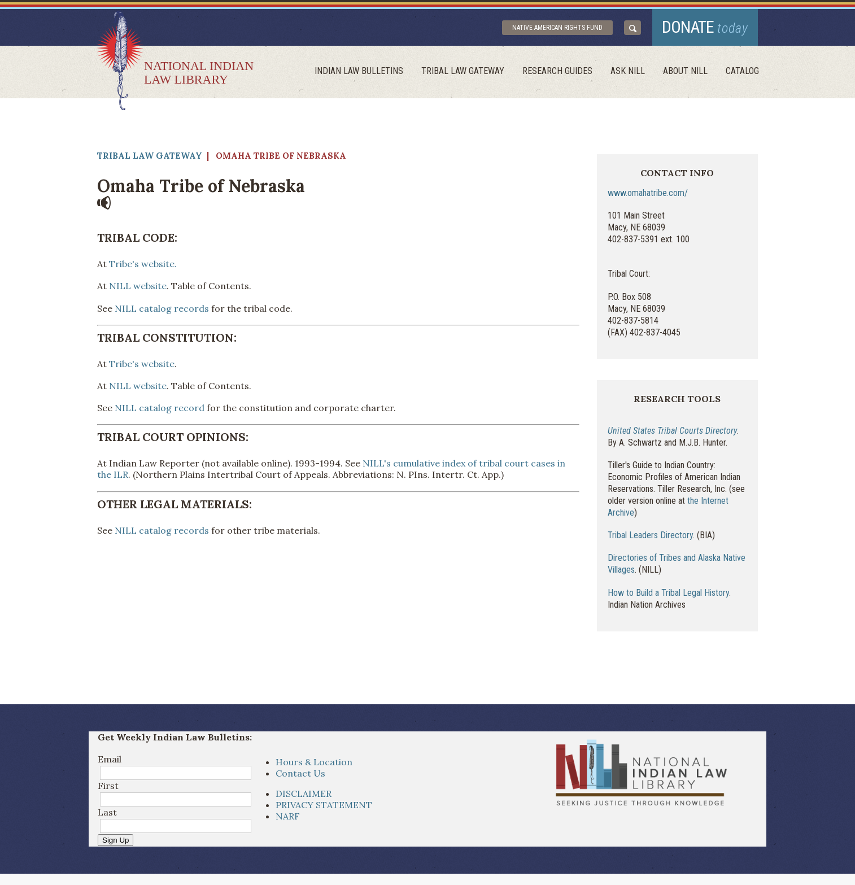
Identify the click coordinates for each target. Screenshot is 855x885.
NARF (288, 816)
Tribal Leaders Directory (650, 535)
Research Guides (557, 71)
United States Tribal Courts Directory (672, 430)
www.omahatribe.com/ (648, 193)
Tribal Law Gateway (462, 71)
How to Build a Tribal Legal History (668, 592)
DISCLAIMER (303, 793)
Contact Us (300, 773)
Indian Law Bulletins (359, 71)
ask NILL (627, 71)
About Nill (685, 71)
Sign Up (115, 840)
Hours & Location (314, 762)
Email (109, 759)
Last (107, 812)
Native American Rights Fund (557, 28)
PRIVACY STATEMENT (324, 804)
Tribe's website (142, 363)
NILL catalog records (162, 308)
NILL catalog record (159, 407)
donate (705, 27)
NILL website (138, 285)
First (108, 785)
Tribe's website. (143, 263)
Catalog (742, 71)
